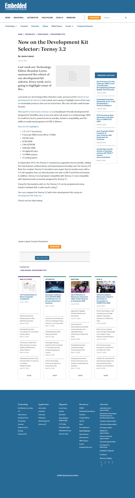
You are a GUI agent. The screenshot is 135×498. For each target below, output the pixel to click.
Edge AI (59, 18)
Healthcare (47, 18)
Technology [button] (11, 26)
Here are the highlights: (28, 127)
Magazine (63, 404)
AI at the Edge (63, 434)
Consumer (41, 414)
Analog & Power (23, 418)
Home (20, 34)
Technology (30, 34)
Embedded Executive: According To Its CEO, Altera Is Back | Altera (29, 332)
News (81, 424)
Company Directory (85, 26)
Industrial (19, 18)
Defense (42, 424)
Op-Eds (81, 421)
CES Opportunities (106, 427)
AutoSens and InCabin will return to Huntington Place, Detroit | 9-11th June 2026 (54, 321)
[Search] (113, 18)
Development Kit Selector (30, 196)
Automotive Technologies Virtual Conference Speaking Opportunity (108, 416)
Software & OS (22, 427)
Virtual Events (84, 437)
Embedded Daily (64, 427)
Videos (45, 26)
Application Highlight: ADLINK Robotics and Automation (78, 313)
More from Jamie (42, 258)
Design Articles (84, 418)
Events (81, 444)
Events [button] (70, 26)
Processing (21, 421)
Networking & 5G (44, 421)
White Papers (56, 26)
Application (43, 404)
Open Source (43, 34)
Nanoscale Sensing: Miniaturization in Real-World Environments (27, 318)
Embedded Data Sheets (87, 411)
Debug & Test (22, 434)
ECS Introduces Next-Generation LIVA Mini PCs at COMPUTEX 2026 (105, 347)
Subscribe (94, 18)
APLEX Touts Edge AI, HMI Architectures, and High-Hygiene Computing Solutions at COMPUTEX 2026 (105, 316)
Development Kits (58, 34)
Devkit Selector (84, 431)
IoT (19, 411)
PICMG (81, 408)
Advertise (104, 404)
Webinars (70, 18)
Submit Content (107, 450)
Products (24, 26)
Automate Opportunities (108, 441)
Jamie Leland (27, 56)
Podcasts (35, 26)
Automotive (32, 18)
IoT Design (62, 424)
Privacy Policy (106, 458)
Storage (20, 431)
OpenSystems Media (70, 475)
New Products (84, 434)
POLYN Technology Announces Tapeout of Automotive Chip (53, 363)
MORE (29, 375)
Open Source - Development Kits (33, 270)
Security (20, 424)
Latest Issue (63, 408)
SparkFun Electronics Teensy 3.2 (37, 112)
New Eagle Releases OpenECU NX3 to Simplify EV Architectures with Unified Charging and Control (54, 347)
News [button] (7, 18)
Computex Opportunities (108, 421)
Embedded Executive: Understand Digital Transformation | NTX (78, 347)
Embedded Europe (65, 430)
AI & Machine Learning (25, 408)
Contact (103, 454)
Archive (61, 411)
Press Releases (84, 427)
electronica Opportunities (108, 424)
